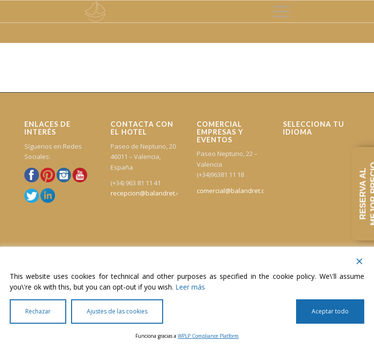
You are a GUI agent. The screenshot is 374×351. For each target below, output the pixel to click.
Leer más (190, 287)
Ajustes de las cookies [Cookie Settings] (117, 311)
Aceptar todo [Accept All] (330, 311)
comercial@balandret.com (235, 190)
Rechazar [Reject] (38, 311)
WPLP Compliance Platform (208, 335)
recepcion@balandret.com (149, 193)
